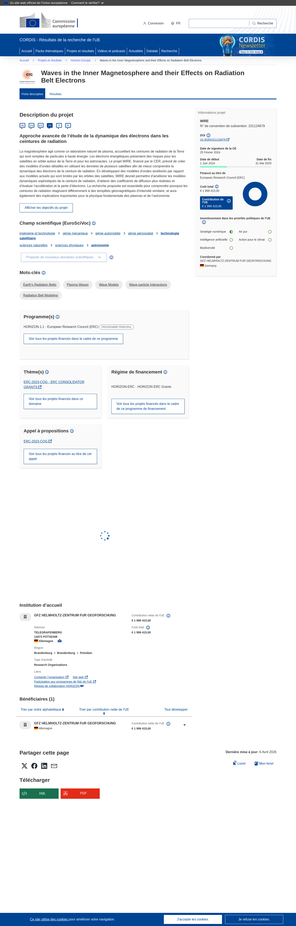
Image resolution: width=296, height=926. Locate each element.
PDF (83, 793)
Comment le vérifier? (87, 3)
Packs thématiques (49, 51)
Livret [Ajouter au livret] (239, 763)
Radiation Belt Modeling (40, 295)
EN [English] (31, 125)
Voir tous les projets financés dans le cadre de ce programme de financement (148, 406)
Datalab (152, 51)
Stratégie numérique (216, 231)
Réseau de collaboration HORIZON (59, 686)
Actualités (136, 51)
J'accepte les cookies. (193, 919)
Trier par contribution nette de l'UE (104, 709)
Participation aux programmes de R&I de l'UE (65, 681)
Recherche (169, 51)
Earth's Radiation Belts (39, 284)
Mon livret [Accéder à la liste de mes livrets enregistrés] (264, 763)
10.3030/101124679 (213, 139)
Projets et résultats (80, 51)
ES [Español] (40, 125)
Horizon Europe (81, 60)
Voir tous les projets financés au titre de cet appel (60, 456)
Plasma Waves (78, 284)
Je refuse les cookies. (254, 919)
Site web (80, 677)
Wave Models (109, 284)
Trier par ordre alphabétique (41, 709)
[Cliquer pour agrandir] (184, 725)
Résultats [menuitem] (55, 94)
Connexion (153, 23)
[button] (176, 23)
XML (42, 793)
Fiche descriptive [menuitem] (32, 94)
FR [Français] (49, 125)
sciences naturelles (33, 245)
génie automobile (107, 233)
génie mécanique (75, 233)
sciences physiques (69, 245)
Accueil (26, 51)
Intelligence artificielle (216, 239)
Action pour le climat (255, 239)
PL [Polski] (68, 125)
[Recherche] (262, 23)
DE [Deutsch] (22, 125)
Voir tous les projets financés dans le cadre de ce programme (73, 338)
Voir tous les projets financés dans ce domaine (56, 401)
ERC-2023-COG (38, 441)
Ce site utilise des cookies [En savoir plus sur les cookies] (49, 919)
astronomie (100, 245)
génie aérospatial (140, 233)
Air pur (255, 231)
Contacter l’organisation (51, 677)
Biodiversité (216, 248)
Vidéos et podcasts (111, 51)
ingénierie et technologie (37, 233)
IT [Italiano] (59, 125)
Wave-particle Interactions (148, 284)
